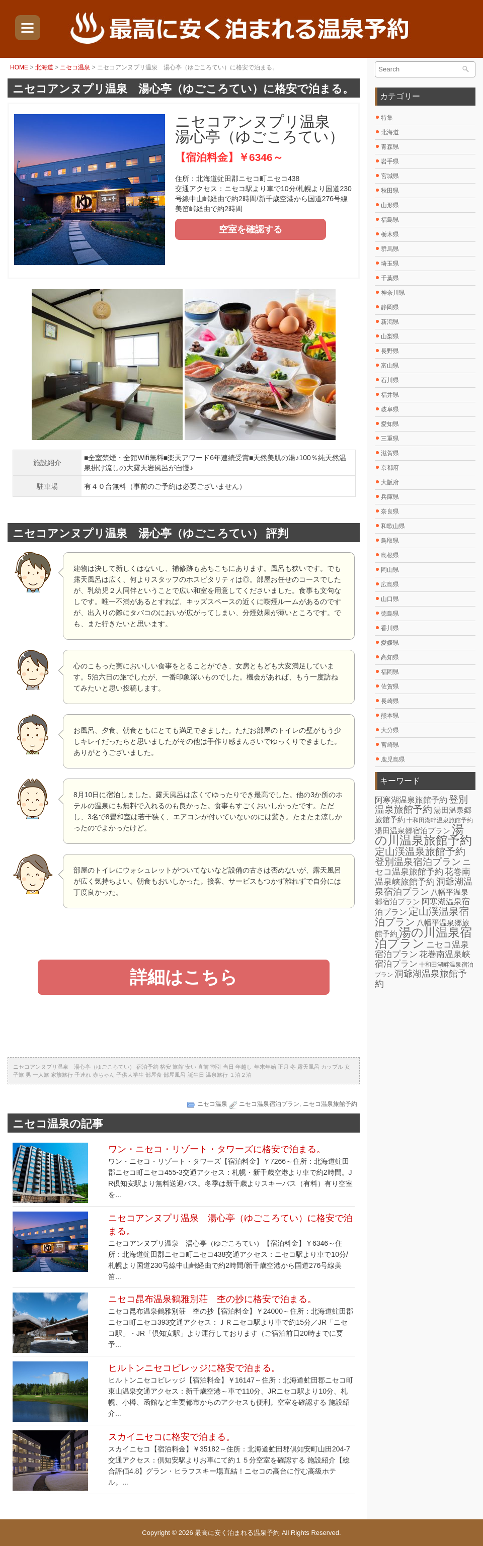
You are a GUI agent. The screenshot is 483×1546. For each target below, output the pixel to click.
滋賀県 (390, 453)
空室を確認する (250, 229)
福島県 (390, 219)
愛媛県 (390, 642)
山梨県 (390, 336)
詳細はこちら (183, 977)
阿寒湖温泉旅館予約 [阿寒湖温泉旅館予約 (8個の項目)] (411, 800)
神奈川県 (393, 292)
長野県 (390, 351)
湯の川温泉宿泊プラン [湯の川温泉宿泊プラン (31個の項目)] (423, 937)
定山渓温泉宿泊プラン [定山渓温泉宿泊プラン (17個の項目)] (422, 916)
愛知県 (390, 423)
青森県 (390, 146)
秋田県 (390, 190)
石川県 (390, 380)
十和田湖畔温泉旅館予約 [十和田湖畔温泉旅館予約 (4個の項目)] (440, 820)
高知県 (390, 657)
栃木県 (390, 234)
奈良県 (390, 511)
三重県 (390, 438)
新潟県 (390, 321)
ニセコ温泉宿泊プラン (269, 1103)
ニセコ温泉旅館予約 (330, 1103)
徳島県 (390, 613)
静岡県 (390, 307)
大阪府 (390, 482)
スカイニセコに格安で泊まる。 (171, 1437)
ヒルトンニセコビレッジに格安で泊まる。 (194, 1368)
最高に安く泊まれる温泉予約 (237, 1532)
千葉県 (390, 278)
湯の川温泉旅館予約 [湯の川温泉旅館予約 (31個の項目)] (423, 834)
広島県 (390, 584)
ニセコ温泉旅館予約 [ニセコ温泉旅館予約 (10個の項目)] (423, 867)
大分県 (390, 730)
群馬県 (390, 248)
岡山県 (390, 569)
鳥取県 (390, 540)
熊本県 (390, 715)
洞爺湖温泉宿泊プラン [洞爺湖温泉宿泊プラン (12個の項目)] (423, 887)
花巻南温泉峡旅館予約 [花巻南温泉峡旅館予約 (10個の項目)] (422, 877)
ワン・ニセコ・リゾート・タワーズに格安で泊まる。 (217, 1149)
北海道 (44, 67)
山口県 (390, 599)
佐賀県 (390, 686)
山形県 (390, 205)
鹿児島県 (393, 759)
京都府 (390, 467)
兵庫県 (390, 496)
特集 (387, 117)
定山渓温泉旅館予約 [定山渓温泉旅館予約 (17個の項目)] (420, 851)
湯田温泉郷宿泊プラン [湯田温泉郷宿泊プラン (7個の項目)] (412, 830)
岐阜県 (390, 409)
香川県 (390, 628)
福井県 (390, 394)
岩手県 (390, 161)
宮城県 (390, 176)
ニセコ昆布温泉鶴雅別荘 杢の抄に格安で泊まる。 (212, 1299)
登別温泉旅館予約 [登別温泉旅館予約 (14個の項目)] (421, 804)
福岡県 (390, 671)
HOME (19, 67)
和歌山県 (393, 526)
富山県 (390, 365)
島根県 (390, 555)
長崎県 (390, 701)
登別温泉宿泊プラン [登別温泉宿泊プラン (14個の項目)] (418, 861)
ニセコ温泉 (75, 67)
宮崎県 (390, 744)
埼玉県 (390, 263)
